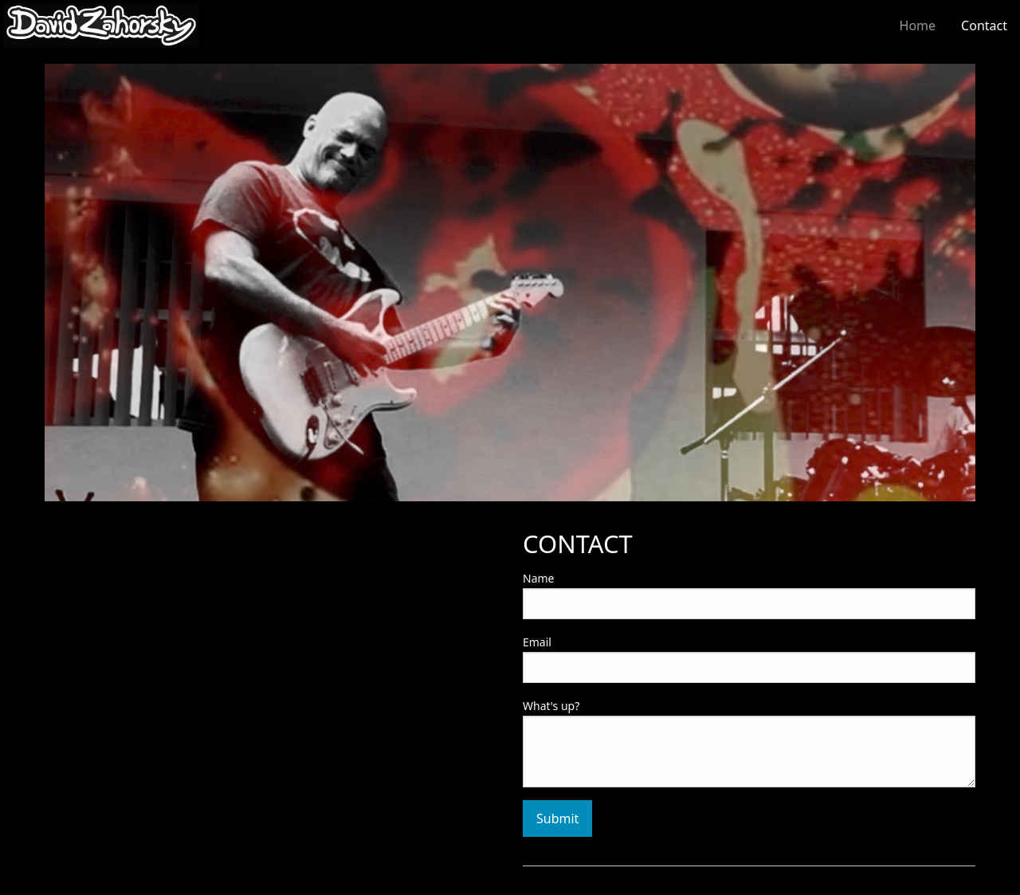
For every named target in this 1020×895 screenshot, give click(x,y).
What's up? (551, 705)
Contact (984, 25)
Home (918, 25)
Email (537, 642)
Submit (557, 818)
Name (538, 578)
